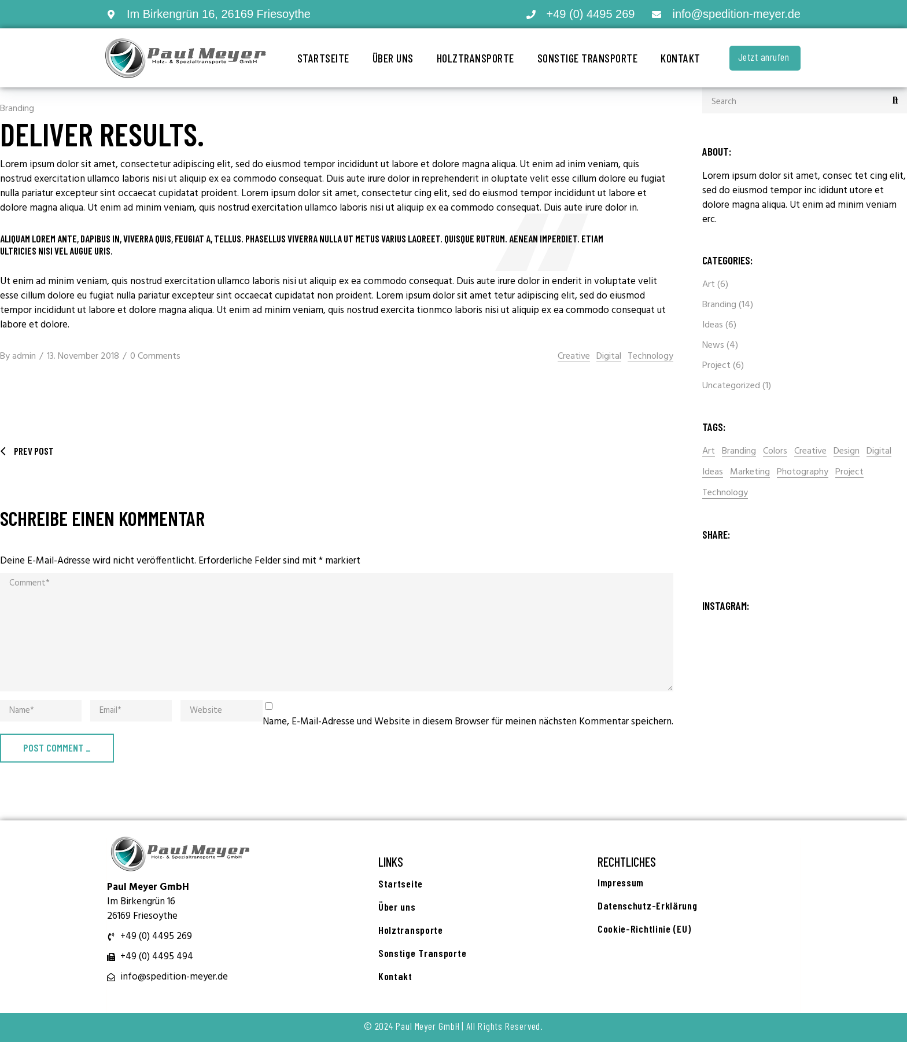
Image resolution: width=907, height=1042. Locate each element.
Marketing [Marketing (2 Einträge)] (750, 472)
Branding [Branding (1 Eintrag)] (739, 451)
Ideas (712, 325)
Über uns (393, 58)
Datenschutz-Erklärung (648, 905)
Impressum (621, 882)
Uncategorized (731, 385)
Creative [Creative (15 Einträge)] (810, 451)
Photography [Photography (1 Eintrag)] (802, 472)
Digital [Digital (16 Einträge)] (879, 451)
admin (24, 356)
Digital (608, 356)
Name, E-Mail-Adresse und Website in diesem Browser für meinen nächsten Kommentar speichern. (468, 722)
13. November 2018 (83, 356)
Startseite (323, 58)
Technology (650, 356)
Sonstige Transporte (587, 58)
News (713, 345)
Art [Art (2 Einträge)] (708, 451)
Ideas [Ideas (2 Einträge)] (712, 472)
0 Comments (155, 356)
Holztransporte (475, 58)
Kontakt (680, 58)
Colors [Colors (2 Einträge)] (775, 451)
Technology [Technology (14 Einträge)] (725, 493)
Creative (574, 356)
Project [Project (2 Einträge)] (849, 472)
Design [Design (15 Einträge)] (847, 451)
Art (708, 284)
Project (716, 365)
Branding (17, 108)
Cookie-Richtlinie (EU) (644, 928)
